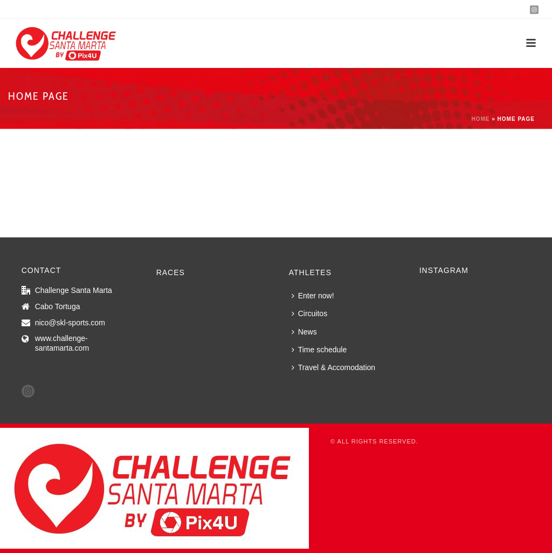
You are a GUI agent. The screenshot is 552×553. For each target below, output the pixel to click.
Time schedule (319, 349)
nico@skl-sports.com (70, 322)
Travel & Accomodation (333, 367)
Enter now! (313, 295)
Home (480, 119)
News (304, 331)
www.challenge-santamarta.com (62, 343)
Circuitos (309, 313)
